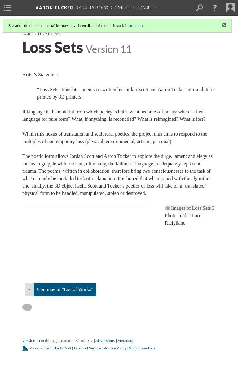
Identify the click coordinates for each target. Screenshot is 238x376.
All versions (105, 340)
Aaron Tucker (37, 34)
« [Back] (29, 289)
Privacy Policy (115, 348)
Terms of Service (87, 348)
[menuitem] (7, 7)
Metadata (125, 340)
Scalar (55, 348)
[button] (215, 7)
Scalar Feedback (142, 348)
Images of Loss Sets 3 (192, 208)
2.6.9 (65, 348)
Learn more (134, 25)
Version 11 (31, 340)
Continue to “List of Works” (65, 289)
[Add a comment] (29, 308)
